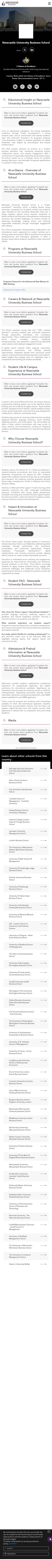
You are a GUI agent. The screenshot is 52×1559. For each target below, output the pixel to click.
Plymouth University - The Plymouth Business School (19, 1224)
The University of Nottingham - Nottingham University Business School (22, 1031)
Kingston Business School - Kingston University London (20, 1108)
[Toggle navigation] (49, 3)
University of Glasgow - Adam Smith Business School (21, 944)
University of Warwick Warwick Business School (21, 923)
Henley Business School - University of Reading (19, 819)
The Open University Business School (21, 962)
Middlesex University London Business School (21, 1127)
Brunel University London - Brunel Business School (19, 1081)
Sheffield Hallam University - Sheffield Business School (20, 1203)
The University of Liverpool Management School (20, 1263)
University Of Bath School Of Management (20, 868)
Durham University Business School (20, 886)
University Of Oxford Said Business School (19, 905)
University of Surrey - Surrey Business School (20, 1060)
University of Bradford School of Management (21, 953)
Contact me (26, 130)
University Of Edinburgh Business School (18, 895)
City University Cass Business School (20, 798)
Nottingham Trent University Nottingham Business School (20, 1000)
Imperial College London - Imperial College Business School (19, 829)
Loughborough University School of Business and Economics (19, 1070)
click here (13, 1543)
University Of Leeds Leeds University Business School (19, 981)
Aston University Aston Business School (18, 789)
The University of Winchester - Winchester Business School (21, 1254)
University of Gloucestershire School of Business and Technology (20, 1214)
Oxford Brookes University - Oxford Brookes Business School (20, 1010)
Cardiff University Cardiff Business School (19, 990)
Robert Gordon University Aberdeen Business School (19, 1145)
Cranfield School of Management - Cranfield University (19, 808)
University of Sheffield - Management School (18, 1245)
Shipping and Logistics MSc (14, 297)
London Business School (19, 848)
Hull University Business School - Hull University (21, 1020)
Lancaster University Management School (17, 840)
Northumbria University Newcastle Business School (20, 1136)
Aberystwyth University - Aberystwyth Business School (21, 1173)
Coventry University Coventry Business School (21, 1090)
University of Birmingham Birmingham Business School (20, 972)
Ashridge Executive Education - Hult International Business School (21, 778)
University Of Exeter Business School (20, 1155)
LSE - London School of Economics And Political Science (18, 933)
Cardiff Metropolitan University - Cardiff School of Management (21, 1234)
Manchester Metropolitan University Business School (19, 1118)
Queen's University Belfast (19, 1272)
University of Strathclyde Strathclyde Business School (20, 914)
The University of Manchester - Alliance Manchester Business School (21, 857)
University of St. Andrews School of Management (19, 1050)
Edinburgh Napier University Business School (20, 1194)
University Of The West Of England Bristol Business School (22, 1164)
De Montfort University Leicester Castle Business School (19, 1183)
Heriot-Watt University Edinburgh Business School (20, 1099)
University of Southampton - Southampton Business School (21, 1041)
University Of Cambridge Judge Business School (22, 877)
